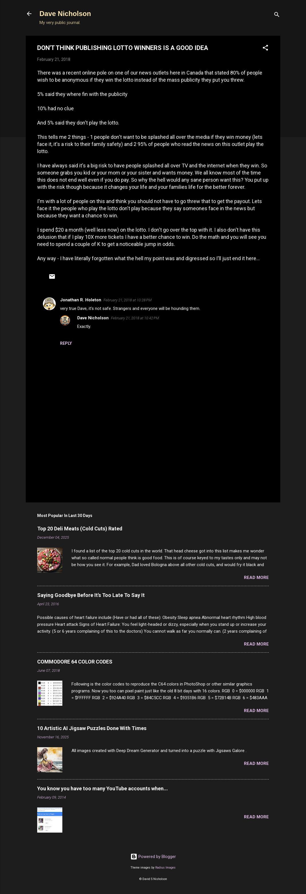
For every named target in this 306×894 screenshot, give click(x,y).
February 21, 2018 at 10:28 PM (128, 300)
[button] (265, 48)
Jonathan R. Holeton (80, 299)
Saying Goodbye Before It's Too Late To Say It (91, 595)
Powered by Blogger (153, 856)
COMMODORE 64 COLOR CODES (74, 662)
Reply (66, 343)
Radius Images (165, 867)
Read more (256, 577)
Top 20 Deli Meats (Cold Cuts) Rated (79, 529)
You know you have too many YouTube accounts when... (102, 788)
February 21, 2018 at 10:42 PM (135, 318)
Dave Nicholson (65, 13)
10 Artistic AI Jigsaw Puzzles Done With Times (91, 728)
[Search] (276, 15)
